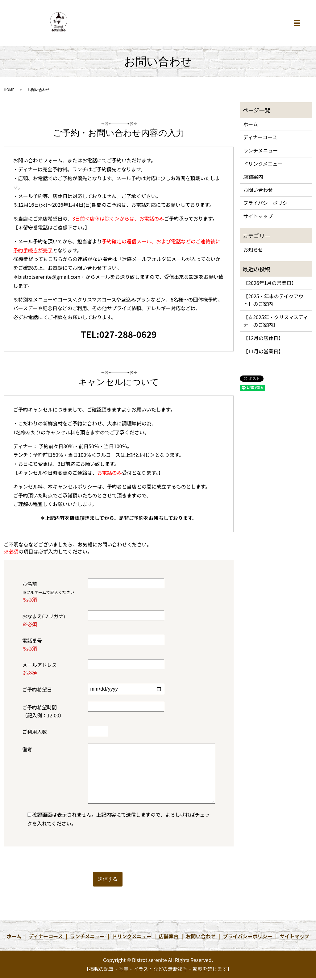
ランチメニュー (260, 150)
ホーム (250, 124)
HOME (9, 89)
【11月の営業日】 (263, 351)
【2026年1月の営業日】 (269, 282)
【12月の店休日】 (263, 338)
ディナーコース (260, 137)
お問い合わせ (258, 189)
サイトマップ (258, 216)
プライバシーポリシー (268, 202)
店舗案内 (253, 176)
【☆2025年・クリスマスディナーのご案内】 (275, 321)
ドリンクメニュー (262, 163)
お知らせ (253, 249)
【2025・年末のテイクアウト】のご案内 (273, 300)
